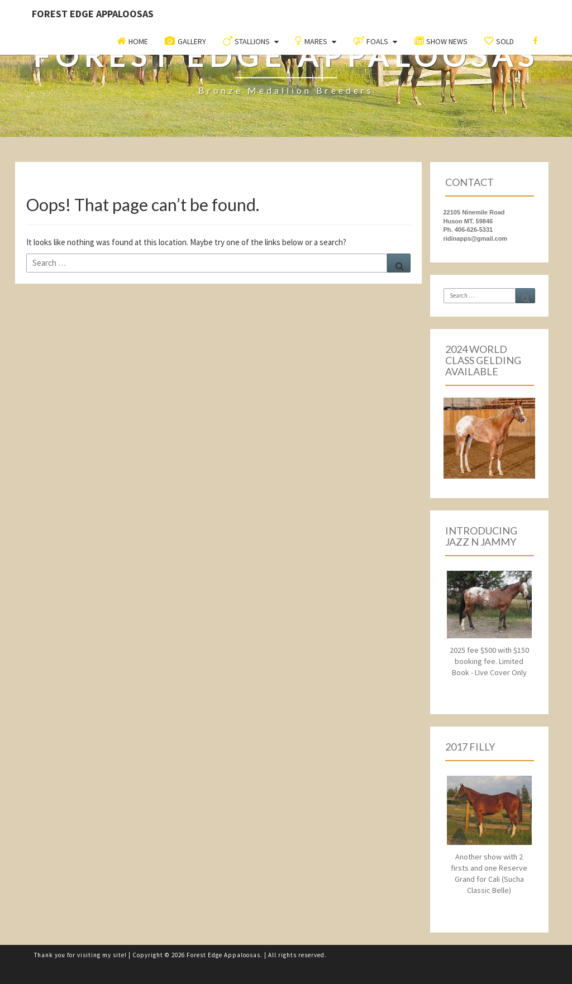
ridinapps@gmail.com (476, 238)
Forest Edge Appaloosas (93, 13)
